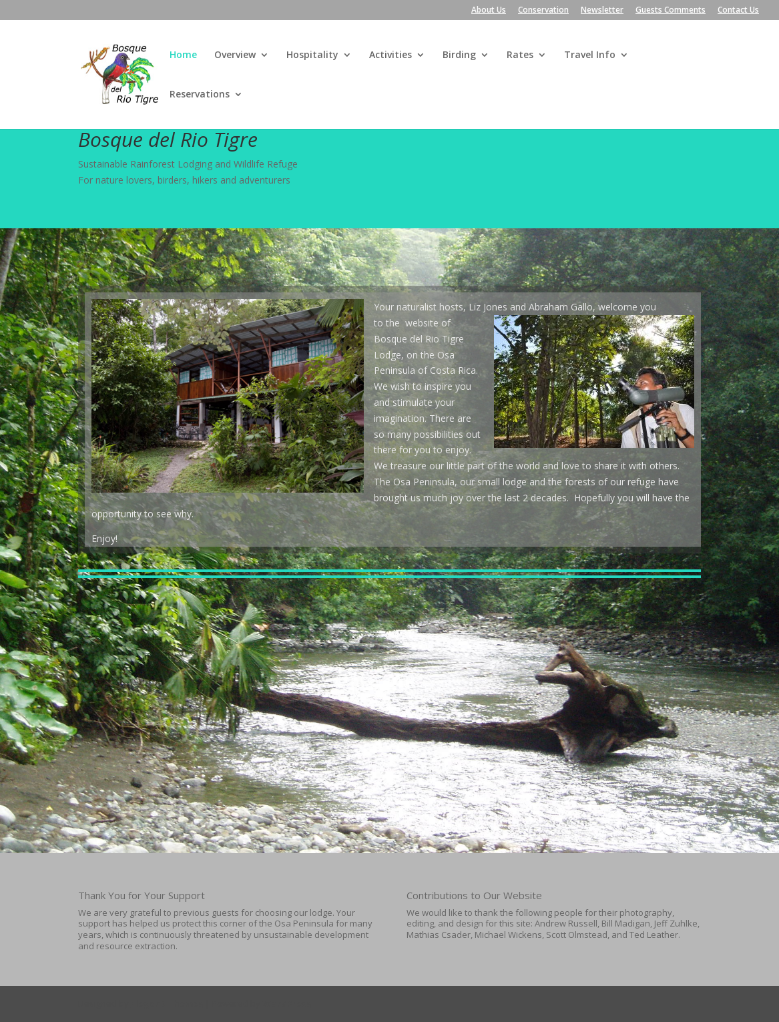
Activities (390, 55)
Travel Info (589, 55)
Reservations (200, 94)
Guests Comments (670, 10)
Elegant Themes (167, 1003)
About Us (488, 10)
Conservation (543, 10)
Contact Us (738, 10)
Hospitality (312, 55)
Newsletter (602, 10)
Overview (235, 55)
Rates (520, 55)
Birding (459, 55)
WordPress (286, 1003)
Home (183, 55)
